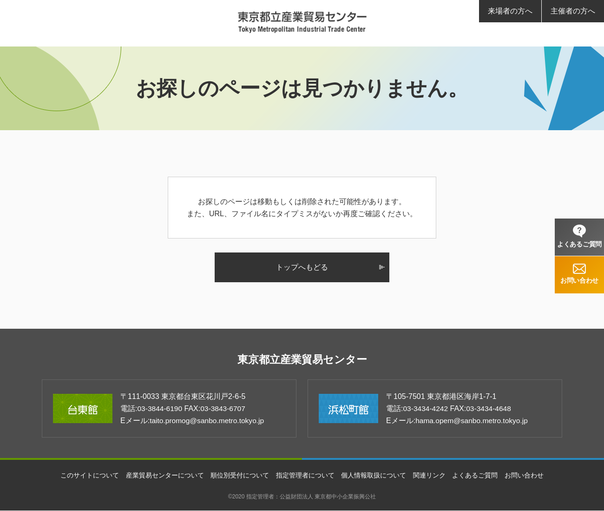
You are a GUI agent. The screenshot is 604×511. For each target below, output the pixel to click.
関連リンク (429, 475)
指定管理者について (305, 475)
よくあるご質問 (475, 475)
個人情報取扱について (373, 475)
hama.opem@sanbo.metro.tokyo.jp (473, 421)
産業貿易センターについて (165, 475)
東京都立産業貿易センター (302, 359)
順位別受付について (239, 475)
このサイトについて (89, 475)
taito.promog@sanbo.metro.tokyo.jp (209, 421)
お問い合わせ (524, 475)
